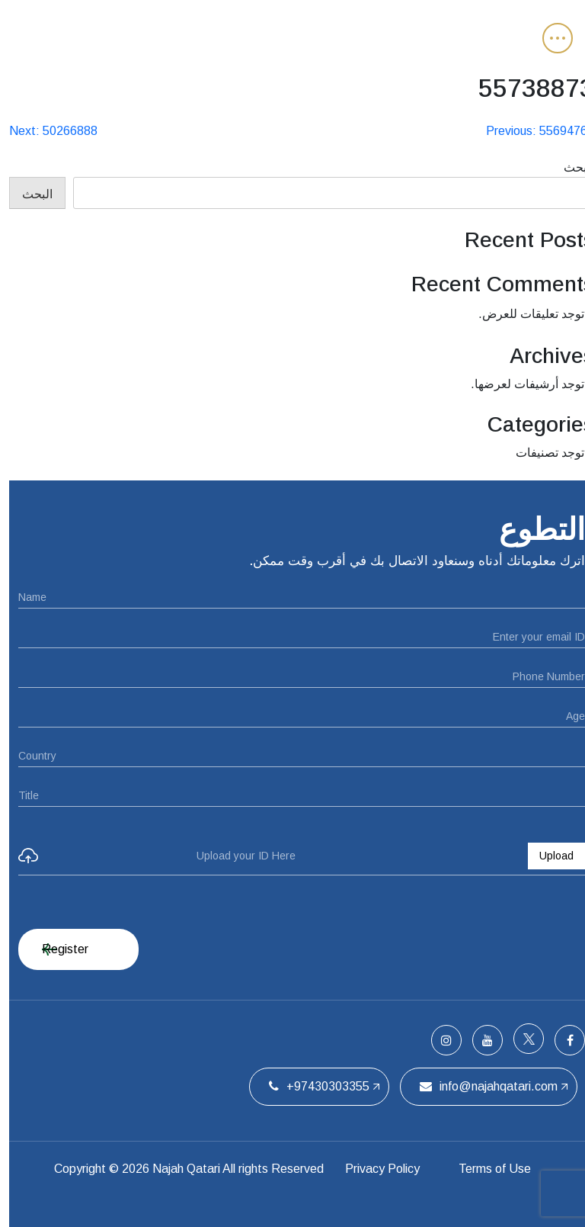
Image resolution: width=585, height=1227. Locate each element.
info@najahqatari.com (479, 1086)
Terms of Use (487, 1168)
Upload (547, 856)
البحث (570, 167)
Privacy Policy (372, 1168)
